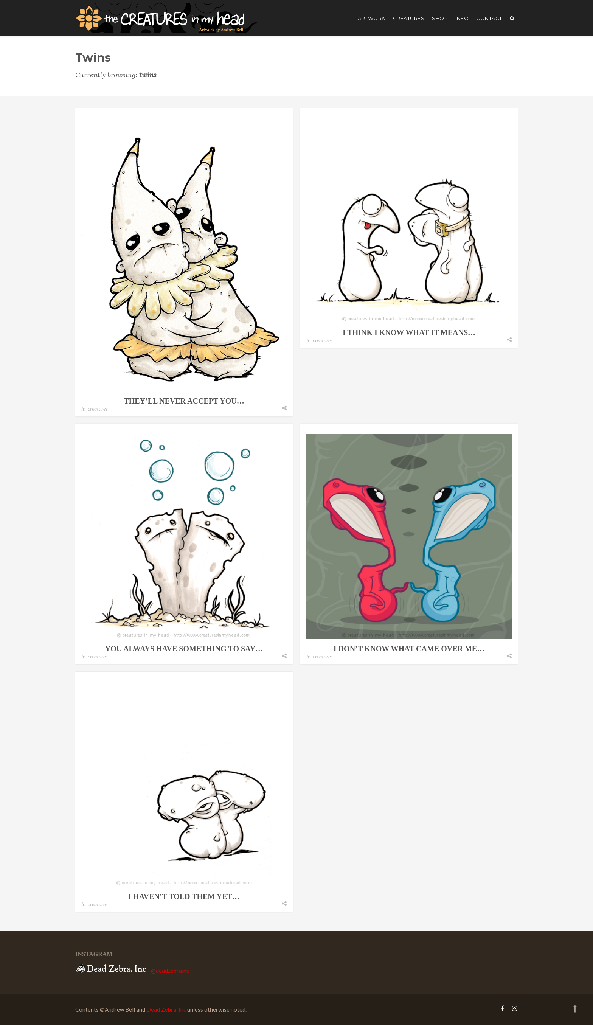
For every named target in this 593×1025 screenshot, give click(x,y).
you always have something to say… (184, 649)
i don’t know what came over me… (409, 649)
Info (462, 18)
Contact (489, 18)
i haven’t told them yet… (183, 896)
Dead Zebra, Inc (166, 1009)
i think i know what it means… (409, 332)
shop (440, 18)
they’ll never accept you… (184, 401)
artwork (371, 18)
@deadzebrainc (170, 970)
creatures (409, 18)
